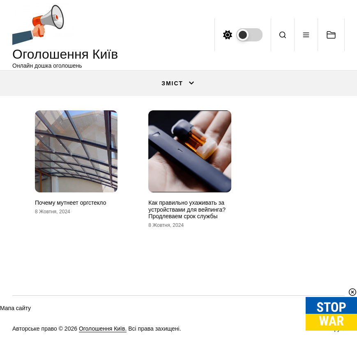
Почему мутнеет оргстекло (70, 202)
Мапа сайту (15, 308)
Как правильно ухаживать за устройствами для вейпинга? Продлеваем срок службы (187, 209)
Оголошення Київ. (103, 328)
